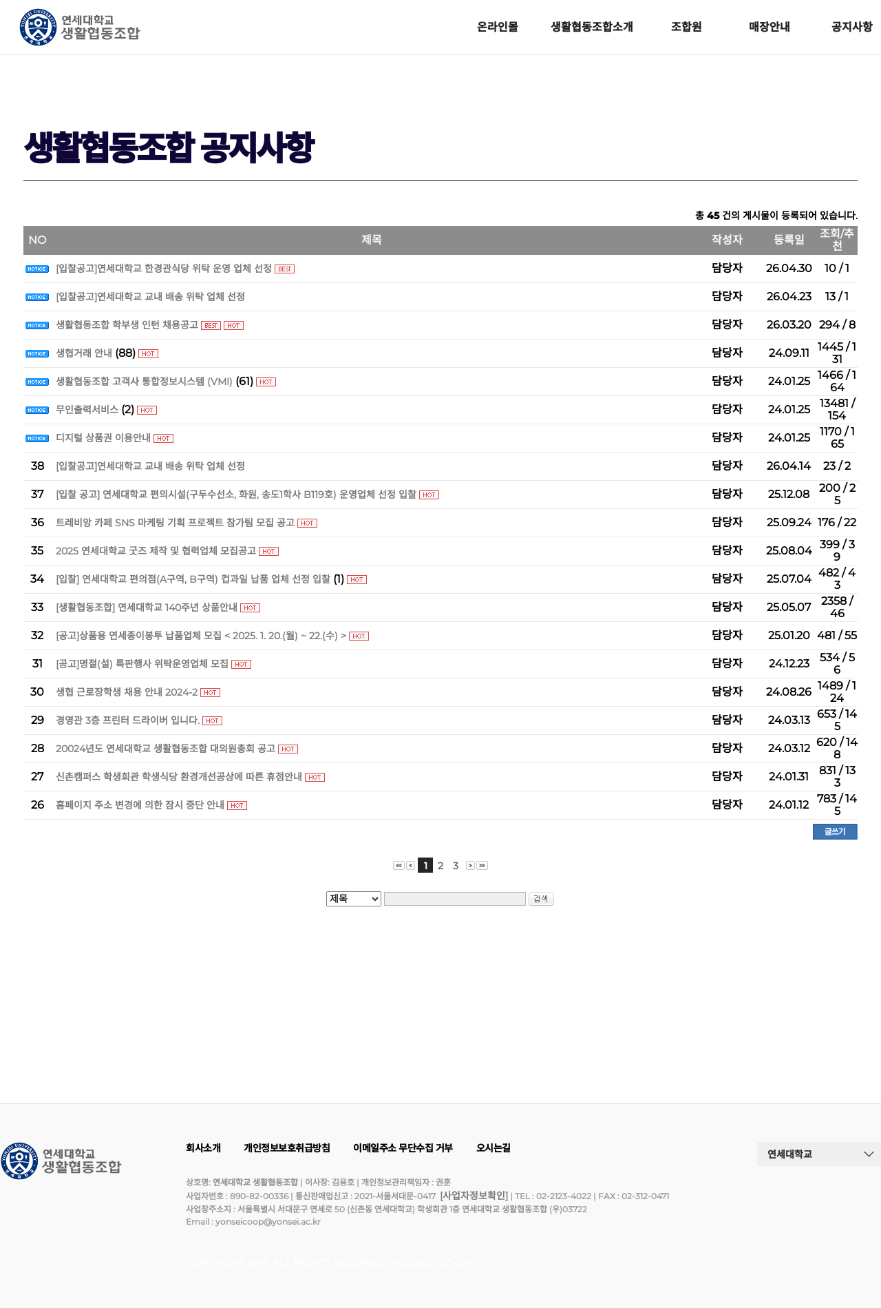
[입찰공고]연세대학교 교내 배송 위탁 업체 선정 (150, 297)
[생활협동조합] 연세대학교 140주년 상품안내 (146, 607)
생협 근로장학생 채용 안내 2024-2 (127, 692)
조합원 (686, 27)
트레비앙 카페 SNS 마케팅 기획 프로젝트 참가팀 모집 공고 (175, 523)
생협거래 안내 (84, 353)
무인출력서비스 (87, 410)
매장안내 (769, 27)
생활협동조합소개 (592, 27)
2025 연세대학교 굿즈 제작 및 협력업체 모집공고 (156, 551)
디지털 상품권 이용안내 (103, 438)
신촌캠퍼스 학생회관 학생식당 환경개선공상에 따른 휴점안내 (179, 777)
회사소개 (203, 1148)
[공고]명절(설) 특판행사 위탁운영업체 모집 (142, 664)
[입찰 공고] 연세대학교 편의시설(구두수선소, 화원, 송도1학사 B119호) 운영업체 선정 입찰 (236, 494)
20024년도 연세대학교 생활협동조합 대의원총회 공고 (165, 749)
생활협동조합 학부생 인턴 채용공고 (127, 325)
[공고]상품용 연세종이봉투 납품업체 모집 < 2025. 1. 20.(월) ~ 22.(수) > (201, 636)
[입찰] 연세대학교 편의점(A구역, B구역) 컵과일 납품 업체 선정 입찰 (193, 579)
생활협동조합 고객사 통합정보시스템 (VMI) (144, 381)
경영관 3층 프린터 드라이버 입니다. (128, 720)
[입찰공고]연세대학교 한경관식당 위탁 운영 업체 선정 (164, 268)
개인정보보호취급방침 (287, 1148)
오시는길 (493, 1148)
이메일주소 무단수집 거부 (403, 1148)
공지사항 (852, 27)
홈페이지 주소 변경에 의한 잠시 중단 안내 (141, 805)
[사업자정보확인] (474, 1196)
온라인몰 (497, 27)
